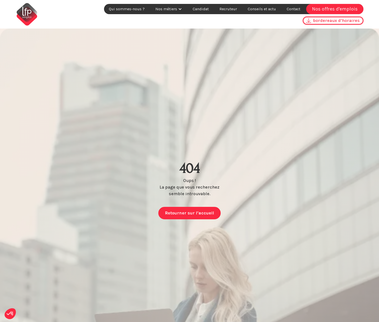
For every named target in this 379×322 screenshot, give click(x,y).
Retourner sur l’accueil (189, 213)
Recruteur (228, 9)
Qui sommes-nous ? (127, 9)
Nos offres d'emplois (335, 9)
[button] (169, 9)
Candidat (201, 9)
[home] (27, 14)
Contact (293, 9)
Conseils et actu (262, 9)
